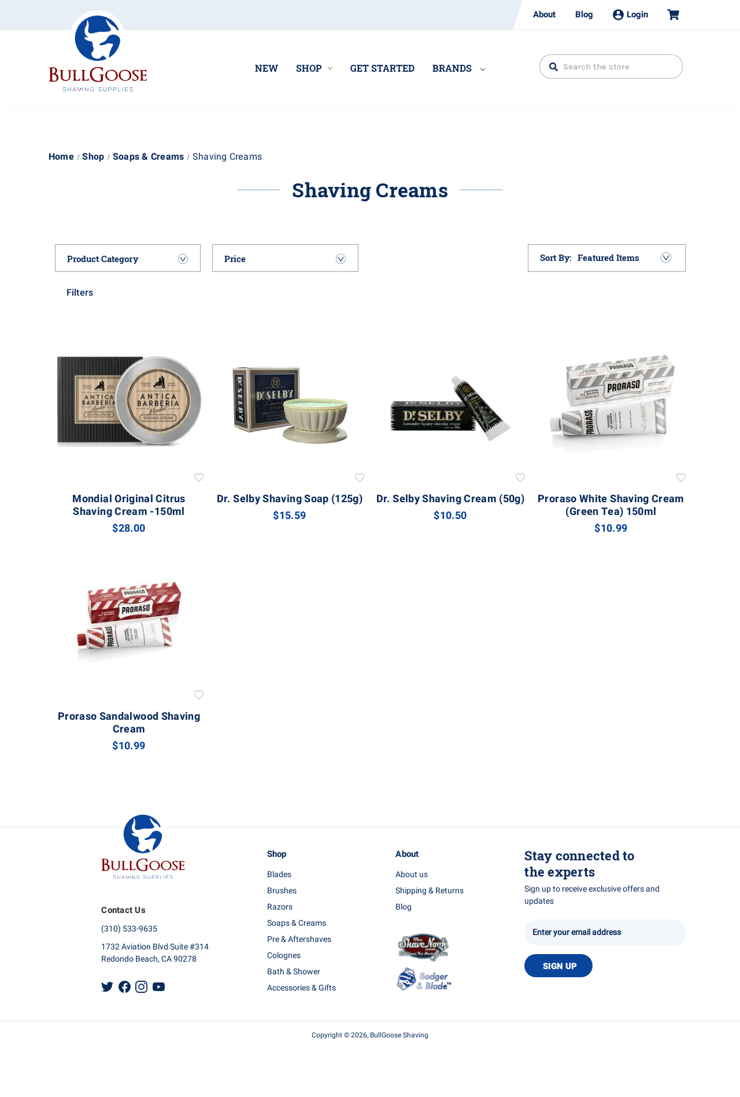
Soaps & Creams (296, 923)
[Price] (285, 259)
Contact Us (123, 910)
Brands (458, 68)
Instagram (141, 987)
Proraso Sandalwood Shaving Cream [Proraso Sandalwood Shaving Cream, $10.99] (129, 723)
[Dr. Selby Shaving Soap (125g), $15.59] (289, 401)
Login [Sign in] (630, 14)
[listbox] (623, 257)
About (544, 14)
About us (411, 874)
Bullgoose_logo (98, 51)
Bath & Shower (293, 972)
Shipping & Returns (429, 891)
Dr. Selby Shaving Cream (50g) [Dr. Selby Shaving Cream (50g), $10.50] (450, 499)
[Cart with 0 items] (668, 14)
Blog (584, 14)
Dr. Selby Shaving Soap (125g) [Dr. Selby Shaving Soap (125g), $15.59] (289, 499)
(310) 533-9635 (129, 929)
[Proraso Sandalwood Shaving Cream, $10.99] (129, 618)
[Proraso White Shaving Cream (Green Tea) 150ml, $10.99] (611, 401)
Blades (279, 874)
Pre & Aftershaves (299, 939)
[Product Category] (128, 259)
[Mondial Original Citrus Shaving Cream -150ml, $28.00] (129, 401)
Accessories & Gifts (301, 988)
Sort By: (556, 257)
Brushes (282, 891)
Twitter (107, 987)
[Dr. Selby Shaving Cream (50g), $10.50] (450, 401)
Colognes (284, 955)
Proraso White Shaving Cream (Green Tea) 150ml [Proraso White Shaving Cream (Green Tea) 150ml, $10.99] (611, 505)
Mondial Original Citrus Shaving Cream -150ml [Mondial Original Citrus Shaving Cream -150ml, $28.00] (128, 505)
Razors (280, 907)
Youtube (159, 987)
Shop (314, 68)
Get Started (382, 68)
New (266, 68)
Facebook (125, 987)
